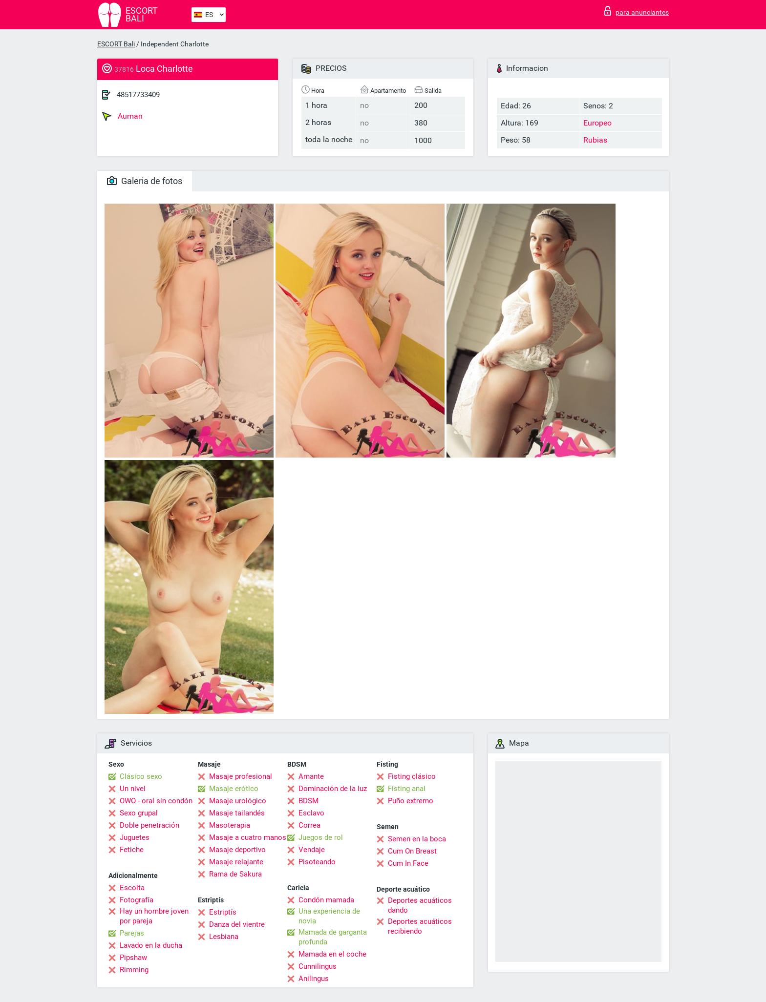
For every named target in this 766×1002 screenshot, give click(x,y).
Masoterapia (229, 825)
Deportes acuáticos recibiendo (420, 926)
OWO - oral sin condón (156, 800)
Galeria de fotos (144, 181)
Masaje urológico (237, 800)
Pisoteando (317, 861)
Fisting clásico (412, 776)
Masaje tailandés (237, 813)
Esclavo (311, 813)
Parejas (132, 933)
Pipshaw (133, 957)
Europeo (597, 122)
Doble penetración (149, 825)
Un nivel (133, 788)
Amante (311, 776)
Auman (122, 116)
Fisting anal (407, 788)
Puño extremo (410, 800)
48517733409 (138, 94)
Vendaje (311, 849)
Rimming (134, 969)
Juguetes (134, 837)
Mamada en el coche (332, 954)
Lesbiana (223, 936)
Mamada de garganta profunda (332, 937)
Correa (309, 825)
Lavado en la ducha (151, 945)
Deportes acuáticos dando (420, 905)
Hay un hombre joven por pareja (154, 916)
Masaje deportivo (237, 849)
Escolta (132, 887)
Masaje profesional (240, 776)
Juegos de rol (320, 837)
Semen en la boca (417, 839)
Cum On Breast (412, 851)
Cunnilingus (317, 966)
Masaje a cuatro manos (247, 837)
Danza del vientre (237, 924)
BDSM (308, 800)
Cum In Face (408, 863)
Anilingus (313, 978)
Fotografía (136, 900)
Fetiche (132, 849)
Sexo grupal (139, 813)
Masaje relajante (236, 861)
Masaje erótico (233, 788)
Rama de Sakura (235, 874)
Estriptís (222, 912)
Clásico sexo (141, 776)
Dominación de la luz (332, 788)
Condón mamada (326, 900)
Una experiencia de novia (329, 916)
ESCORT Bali (116, 44)
